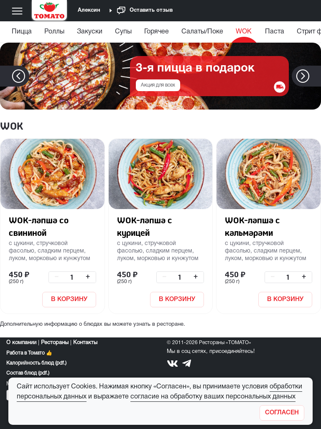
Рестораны (55, 342)
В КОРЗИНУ (69, 299)
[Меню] (17, 11)
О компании (21, 342)
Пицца (22, 32)
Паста (274, 32)
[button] (315, 76)
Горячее (156, 32)
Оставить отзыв (145, 10)
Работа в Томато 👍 (29, 353)
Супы (123, 32)
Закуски (89, 32)
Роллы (54, 32)
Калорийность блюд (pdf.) (36, 363)
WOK (244, 32)
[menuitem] (23, 34)
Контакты (85, 342)
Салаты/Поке (202, 32)
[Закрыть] (282, 413)
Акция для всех (158, 85)
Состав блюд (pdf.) (27, 373)
